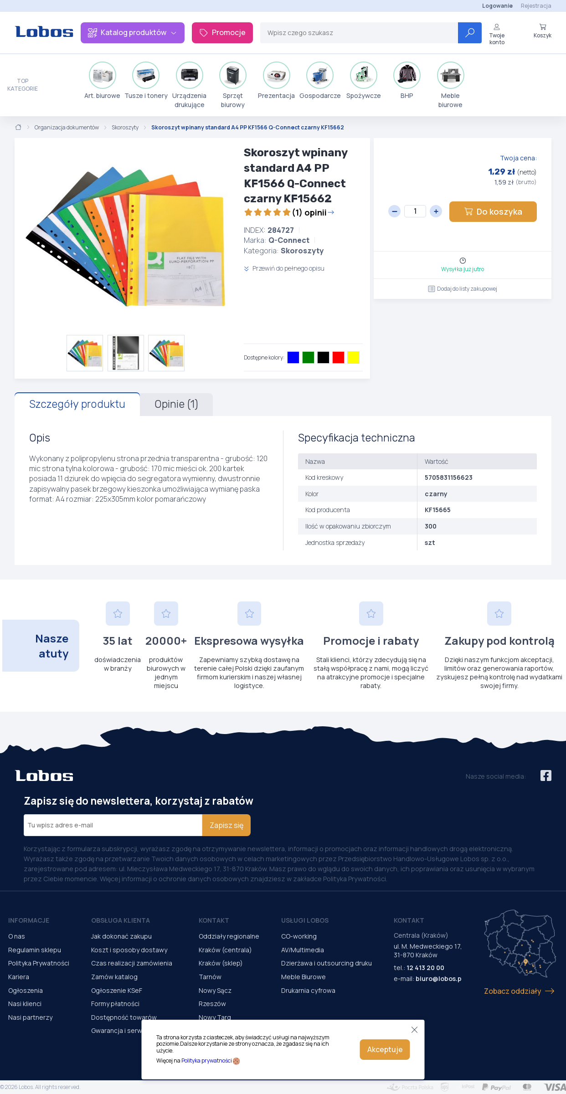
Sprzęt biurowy (233, 85)
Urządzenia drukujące (189, 85)
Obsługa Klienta (120, 920)
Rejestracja (536, 6)
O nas (16, 936)
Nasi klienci (24, 1003)
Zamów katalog (114, 976)
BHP (407, 81)
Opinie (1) (176, 404)
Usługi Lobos (305, 920)
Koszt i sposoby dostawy (129, 949)
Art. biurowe (102, 81)
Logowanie (497, 6)
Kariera (18, 976)
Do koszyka (493, 211)
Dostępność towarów (124, 1017)
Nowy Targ (215, 1017)
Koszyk (542, 31)
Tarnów (210, 976)
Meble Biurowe (303, 976)
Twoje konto (496, 34)
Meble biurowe (450, 85)
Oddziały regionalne (229, 936)
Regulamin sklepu (34, 949)
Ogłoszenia (25, 990)
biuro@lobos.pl (439, 978)
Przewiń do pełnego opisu (284, 268)
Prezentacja (276, 81)
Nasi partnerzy (30, 1017)
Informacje (28, 920)
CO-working (299, 936)
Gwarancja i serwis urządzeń (134, 1030)
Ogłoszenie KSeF (116, 990)
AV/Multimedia (302, 949)
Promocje (222, 32)
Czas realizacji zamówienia (131, 963)
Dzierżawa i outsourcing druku (326, 963)
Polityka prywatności (206, 1060)
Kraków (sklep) (221, 963)
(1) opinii (289, 212)
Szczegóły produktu (77, 404)
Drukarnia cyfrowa (308, 990)
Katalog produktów (132, 32)
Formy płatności (115, 1003)
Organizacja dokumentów (67, 127)
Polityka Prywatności (38, 963)
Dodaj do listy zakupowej (462, 289)
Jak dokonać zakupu (121, 936)
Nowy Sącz (215, 990)
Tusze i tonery (146, 81)
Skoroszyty (125, 127)
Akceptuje (385, 1049)
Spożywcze (363, 81)
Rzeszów (212, 1003)
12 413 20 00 (425, 967)
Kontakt (214, 920)
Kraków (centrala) (225, 949)
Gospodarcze (320, 81)
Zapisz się (226, 825)
